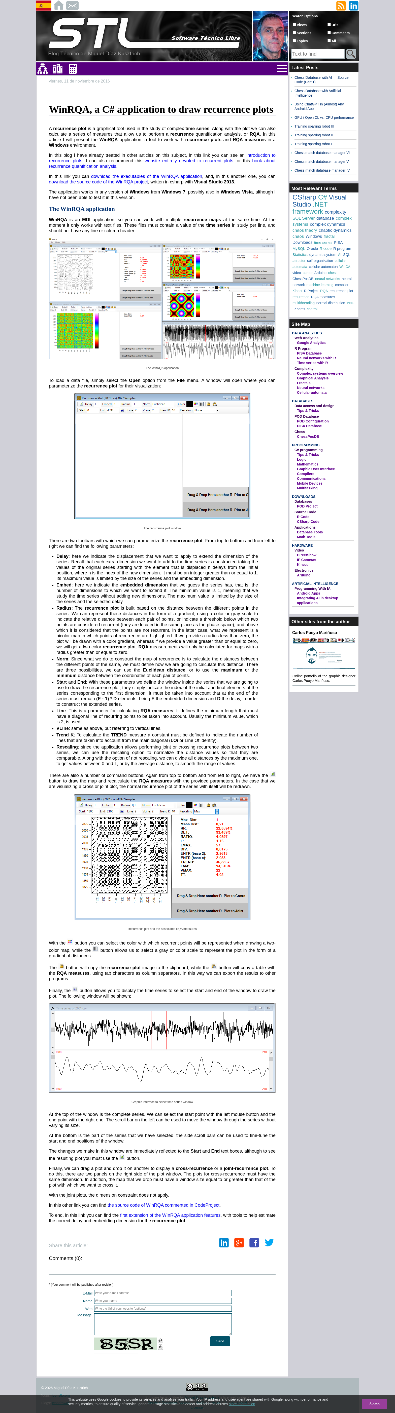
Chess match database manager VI (322, 153)
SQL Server (303, 218)
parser (308, 273)
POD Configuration (313, 421)
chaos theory (304, 230)
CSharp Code (308, 522)
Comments (341, 33)
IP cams (298, 309)
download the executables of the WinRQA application (146, 176)
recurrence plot (341, 291)
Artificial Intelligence (315, 584)
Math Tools (306, 537)
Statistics (300, 254)
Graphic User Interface (316, 469)
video (296, 273)
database (325, 218)
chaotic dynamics (335, 230)
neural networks (327, 279)
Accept (374, 1403)
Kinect (297, 291)
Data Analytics (307, 333)
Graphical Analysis (313, 378)
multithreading (303, 303)
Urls (335, 25)
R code (326, 248)
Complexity (303, 369)
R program (342, 248)
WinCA (344, 267)
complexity (335, 212)
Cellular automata (311, 392)
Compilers (305, 474)
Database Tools (310, 532)
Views (302, 25)
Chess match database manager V (321, 162)
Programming (306, 445)
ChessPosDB (302, 279)
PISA (338, 242)
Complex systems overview (320, 373)
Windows (314, 236)
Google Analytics (311, 343)
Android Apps (308, 593)
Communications (311, 479)
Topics (302, 41)
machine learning (320, 285)
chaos (298, 236)
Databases (302, 401)
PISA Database (309, 353)
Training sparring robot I (313, 144)
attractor (298, 261)
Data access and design (314, 406)
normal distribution (330, 303)
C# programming (308, 450)
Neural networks (310, 388)
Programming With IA (312, 588)
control (312, 309)
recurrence (300, 297)
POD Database (306, 416)
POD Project (307, 506)
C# (322, 197)
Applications (305, 527)
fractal (329, 236)
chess (333, 273)
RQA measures (323, 297)
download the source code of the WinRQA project (98, 181)
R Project (311, 291)
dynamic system (323, 254)
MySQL (298, 248)
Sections (304, 33)
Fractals (304, 383)
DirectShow (306, 555)
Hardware (302, 545)
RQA (324, 291)
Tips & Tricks (308, 411)
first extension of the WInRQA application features (170, 1215)
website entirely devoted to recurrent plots (189, 160)
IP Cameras (306, 560)
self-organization (320, 261)
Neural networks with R (316, 358)
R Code (303, 517)
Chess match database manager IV (322, 170)
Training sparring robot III (314, 126)
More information (242, 1404)
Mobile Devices (309, 483)
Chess (299, 432)
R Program (303, 348)
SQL (346, 255)
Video (299, 550)
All (334, 41)
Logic (301, 459)
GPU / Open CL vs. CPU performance (324, 117)
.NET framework (309, 208)
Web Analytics (306, 338)
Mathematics (307, 464)
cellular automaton (323, 267)
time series (323, 242)
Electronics (303, 570)
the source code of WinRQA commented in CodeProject (163, 1205)
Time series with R (312, 363)
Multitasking (307, 488)
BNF (350, 303)
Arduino (320, 273)
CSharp (304, 197)
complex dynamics (327, 224)
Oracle (312, 248)
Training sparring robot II (313, 135)
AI (339, 255)
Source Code (305, 512)
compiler (341, 285)
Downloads (302, 242)
